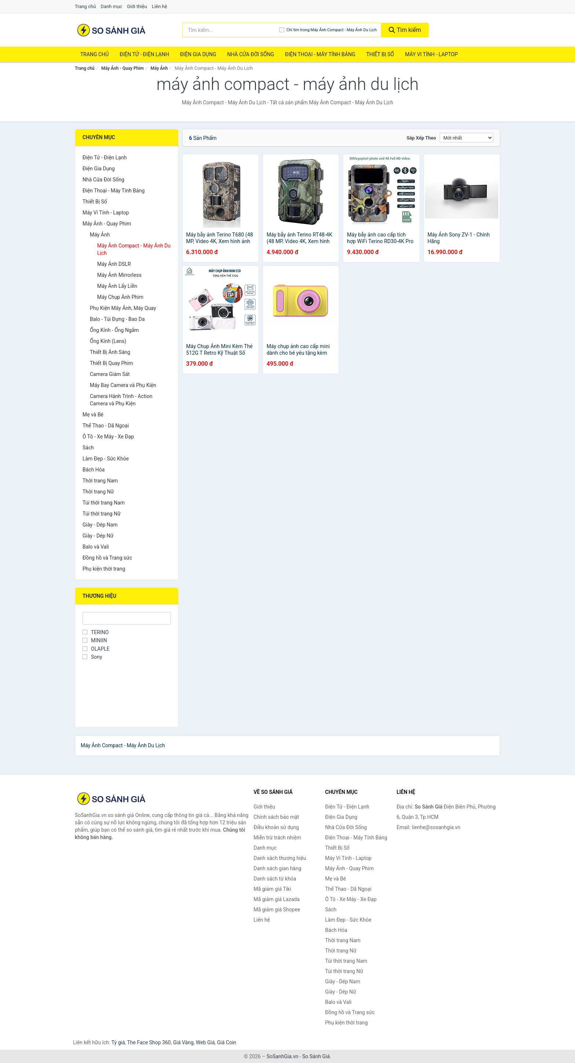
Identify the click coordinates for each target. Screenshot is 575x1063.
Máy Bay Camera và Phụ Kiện (123, 385)
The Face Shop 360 (149, 1042)
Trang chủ (85, 6)
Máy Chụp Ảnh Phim (120, 297)
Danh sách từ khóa (275, 879)
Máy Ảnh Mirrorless (119, 275)
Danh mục (111, 6)
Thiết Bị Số (380, 54)
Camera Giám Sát (110, 374)
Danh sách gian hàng (277, 868)
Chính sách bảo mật (276, 817)
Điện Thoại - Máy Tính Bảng (320, 54)
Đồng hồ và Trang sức (107, 558)
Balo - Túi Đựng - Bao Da (117, 319)
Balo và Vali (96, 547)
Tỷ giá (118, 1042)
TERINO (96, 632)
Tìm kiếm (405, 29)
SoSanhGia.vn (282, 1056)
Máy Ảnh (159, 68)
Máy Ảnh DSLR (114, 264)
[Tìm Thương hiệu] (127, 618)
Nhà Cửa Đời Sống (250, 54)
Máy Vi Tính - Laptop (431, 54)
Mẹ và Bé (93, 414)
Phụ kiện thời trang (104, 569)
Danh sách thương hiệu (280, 858)
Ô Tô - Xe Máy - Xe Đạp (108, 437)
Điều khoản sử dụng (276, 827)
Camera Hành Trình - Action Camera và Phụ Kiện (121, 399)
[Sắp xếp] (466, 137)
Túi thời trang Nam (104, 503)
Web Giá (205, 1042)
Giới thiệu (137, 6)
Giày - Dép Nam (100, 525)
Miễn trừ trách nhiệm (277, 837)
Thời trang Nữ (98, 492)
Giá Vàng (183, 1042)
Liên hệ (159, 6)
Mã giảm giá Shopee (277, 909)
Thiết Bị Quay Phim (111, 363)
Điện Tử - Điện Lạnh (144, 54)
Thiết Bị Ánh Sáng (110, 352)
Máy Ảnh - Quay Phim (122, 68)
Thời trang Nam (100, 481)
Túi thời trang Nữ (102, 514)
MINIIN (95, 640)
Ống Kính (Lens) (108, 341)
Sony (92, 657)
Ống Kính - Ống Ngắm (114, 330)
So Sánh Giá (316, 1056)
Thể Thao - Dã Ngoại (106, 426)
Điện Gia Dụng (198, 54)
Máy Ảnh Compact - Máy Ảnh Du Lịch (134, 249)
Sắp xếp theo (421, 138)
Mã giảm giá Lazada (277, 899)
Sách (88, 448)
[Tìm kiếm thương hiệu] (230, 30)
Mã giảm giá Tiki (272, 889)
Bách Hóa (94, 470)
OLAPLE (96, 649)
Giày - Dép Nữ (98, 536)
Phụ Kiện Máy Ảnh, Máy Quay (123, 308)
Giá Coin (226, 1042)
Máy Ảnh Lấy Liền (117, 286)
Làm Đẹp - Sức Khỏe (106, 459)
